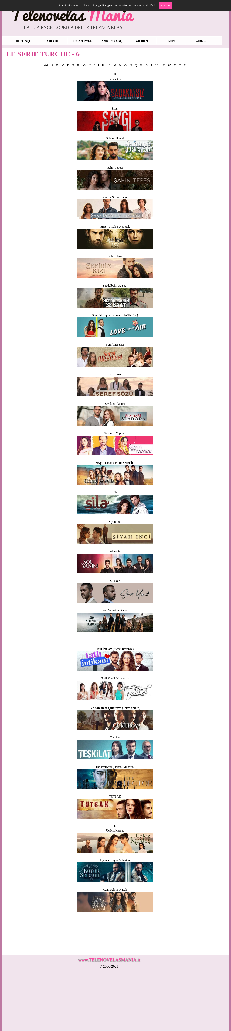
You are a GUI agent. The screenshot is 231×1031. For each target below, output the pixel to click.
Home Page (23, 40)
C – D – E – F (70, 65)
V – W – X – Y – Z (174, 65)
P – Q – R (136, 65)
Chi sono (52, 40)
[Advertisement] (113, 1002)
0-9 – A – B (51, 65)
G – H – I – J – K (93, 65)
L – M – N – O (118, 65)
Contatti (201, 40)
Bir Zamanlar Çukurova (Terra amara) (115, 708)
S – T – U (152, 65)
